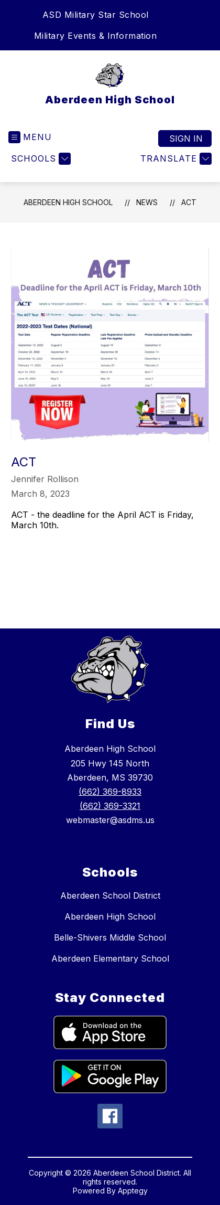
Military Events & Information (95, 35)
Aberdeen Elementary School (110, 958)
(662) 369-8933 (110, 791)
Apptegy (133, 1190)
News (147, 202)
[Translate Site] (175, 158)
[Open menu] (30, 137)
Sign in (186, 138)
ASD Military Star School (95, 14)
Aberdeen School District (110, 895)
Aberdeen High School (68, 202)
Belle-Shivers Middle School (110, 937)
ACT (188, 202)
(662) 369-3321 (110, 806)
